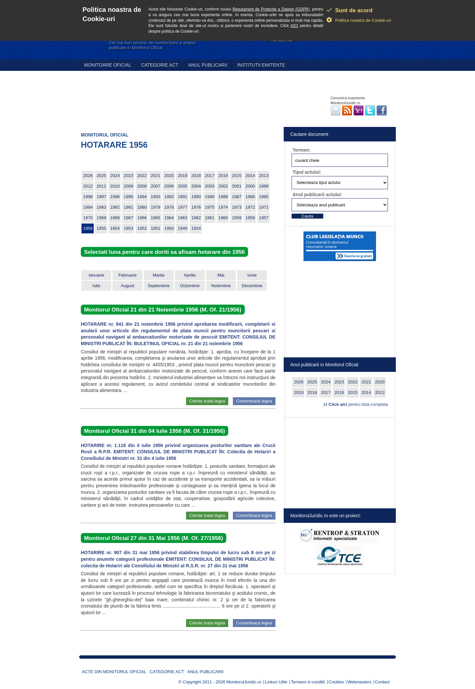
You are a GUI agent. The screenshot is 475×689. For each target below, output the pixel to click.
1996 (115, 196)
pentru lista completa (358, 404)
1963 (182, 217)
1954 (115, 228)
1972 (250, 207)
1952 (142, 228)
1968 (115, 217)
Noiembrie (221, 285)
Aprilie (190, 275)
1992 (169, 196)
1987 (236, 196)
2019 (182, 175)
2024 (115, 175)
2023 (128, 175)
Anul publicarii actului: (317, 194)
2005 (182, 186)
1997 (101, 196)
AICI (294, 25)
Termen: (301, 150)
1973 (236, 207)
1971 (264, 207)
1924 (196, 228)
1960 (223, 217)
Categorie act (159, 65)
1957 (264, 217)
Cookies (336, 681)
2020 (169, 175)
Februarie (127, 275)
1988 (223, 196)
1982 (115, 207)
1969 (101, 217)
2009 (128, 186)
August (127, 285)
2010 (115, 186)
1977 (182, 207)
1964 (169, 217)
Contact (382, 681)
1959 (236, 217)
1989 (209, 196)
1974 (223, 207)
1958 (250, 217)
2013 (264, 175)
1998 (88, 196)
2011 (101, 186)
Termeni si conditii (308, 681)
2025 (101, 175)
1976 (196, 207)
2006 (169, 186)
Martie (159, 275)
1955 (101, 228)
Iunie (252, 275)
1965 (155, 217)
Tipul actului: (307, 172)
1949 (182, 228)
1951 (155, 228)
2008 (142, 186)
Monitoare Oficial (107, 65)
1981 (128, 207)
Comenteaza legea (254, 401)
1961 (209, 217)
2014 (250, 175)
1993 (155, 196)
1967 (128, 217)
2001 (236, 186)
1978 (169, 207)
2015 (236, 175)
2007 (155, 186)
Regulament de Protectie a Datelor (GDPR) (271, 9)
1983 (101, 207)
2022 (142, 175)
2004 (196, 186)
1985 (264, 196)
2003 (209, 186)
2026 (88, 175)
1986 (250, 196)
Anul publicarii (207, 65)
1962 (196, 217)
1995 (128, 196)
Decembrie (252, 285)
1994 (142, 196)
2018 (196, 175)
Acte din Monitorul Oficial (114, 671)
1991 (182, 196)
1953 (128, 228)
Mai (220, 275)
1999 (264, 186)
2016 (223, 175)
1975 (209, 207)
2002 (223, 186)
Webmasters (359, 681)
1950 (169, 228)
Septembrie (159, 285)
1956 (88, 228)
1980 (142, 207)
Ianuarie (96, 275)
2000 (250, 186)
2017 (209, 175)
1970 (88, 217)
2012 (88, 186)
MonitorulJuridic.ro (243, 681)
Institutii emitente (261, 65)
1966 (142, 217)
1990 (196, 196)
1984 (88, 207)
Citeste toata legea (207, 401)
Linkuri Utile (276, 681)
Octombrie (190, 285)
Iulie (96, 285)
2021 (155, 175)
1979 (155, 207)
